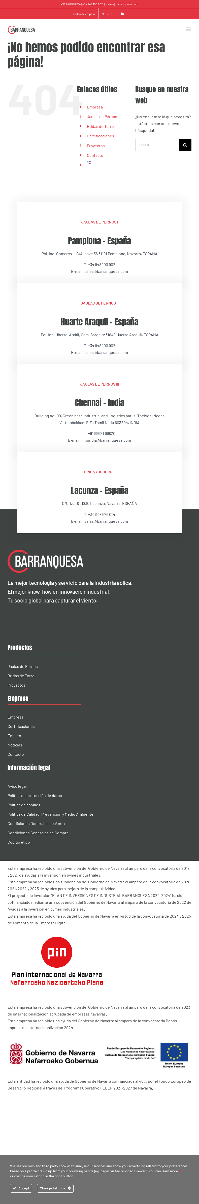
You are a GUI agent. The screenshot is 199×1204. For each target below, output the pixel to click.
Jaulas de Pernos (102, 116)
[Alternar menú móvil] (188, 29)
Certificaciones (100, 135)
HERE (182, 1171)
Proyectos (96, 145)
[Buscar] (185, 145)
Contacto (95, 155)
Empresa (95, 106)
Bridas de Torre (100, 126)
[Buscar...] (157, 145)
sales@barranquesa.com (122, 4)
